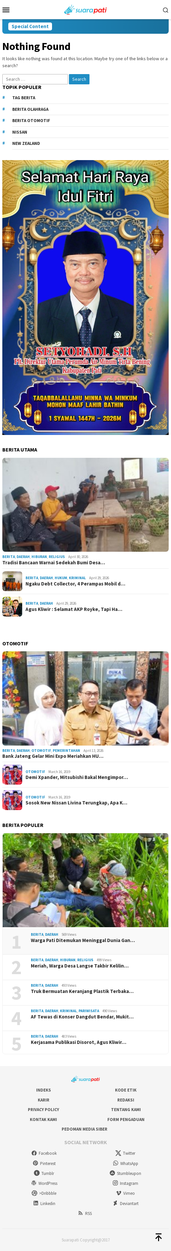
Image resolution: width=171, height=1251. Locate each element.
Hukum (61, 578)
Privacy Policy (43, 1109)
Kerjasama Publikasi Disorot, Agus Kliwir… (78, 1042)
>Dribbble (43, 1193)
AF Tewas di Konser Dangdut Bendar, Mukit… (82, 1017)
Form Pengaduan (125, 1119)
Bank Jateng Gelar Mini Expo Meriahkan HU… (52, 756)
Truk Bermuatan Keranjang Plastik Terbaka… (82, 991)
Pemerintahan (66, 750)
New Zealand (26, 143)
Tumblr (44, 1173)
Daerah (23, 556)
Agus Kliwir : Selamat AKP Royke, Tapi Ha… (74, 609)
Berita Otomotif (31, 120)
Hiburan (39, 556)
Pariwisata (89, 1011)
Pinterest (44, 1163)
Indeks (43, 1090)
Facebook (44, 1153)
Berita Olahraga (30, 109)
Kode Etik (126, 1090)
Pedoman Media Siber (84, 1129)
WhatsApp (125, 1163)
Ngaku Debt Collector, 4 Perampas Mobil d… (75, 584)
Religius (57, 556)
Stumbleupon (125, 1173)
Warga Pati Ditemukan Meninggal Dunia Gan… (83, 940)
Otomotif (41, 750)
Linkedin (44, 1203)
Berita (8, 556)
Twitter (125, 1153)
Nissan (19, 132)
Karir (43, 1100)
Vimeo (125, 1193)
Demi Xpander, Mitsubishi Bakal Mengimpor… (77, 777)
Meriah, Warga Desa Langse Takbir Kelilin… (80, 966)
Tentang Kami (126, 1109)
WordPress (44, 1183)
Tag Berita (23, 98)
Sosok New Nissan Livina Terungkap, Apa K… (76, 803)
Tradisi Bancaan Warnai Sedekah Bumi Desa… (53, 563)
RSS (85, 1213)
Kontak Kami (43, 1119)
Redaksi (125, 1100)
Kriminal (77, 578)
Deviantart (125, 1203)
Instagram (125, 1183)
